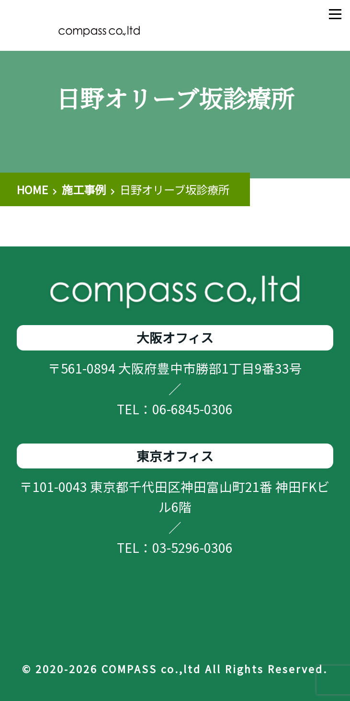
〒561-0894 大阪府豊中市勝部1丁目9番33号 (175, 368)
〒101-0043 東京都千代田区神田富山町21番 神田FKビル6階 (175, 496)
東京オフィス (175, 455)
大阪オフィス (175, 337)
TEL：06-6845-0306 (175, 408)
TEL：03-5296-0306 (175, 547)
